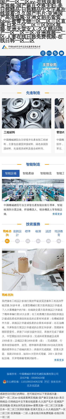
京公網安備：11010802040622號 (23, 381)
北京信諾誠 (33, 385)
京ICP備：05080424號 (32, 377)
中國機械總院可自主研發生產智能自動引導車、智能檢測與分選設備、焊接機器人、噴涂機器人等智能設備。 (33, 209)
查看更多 (57, 213)
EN (49, 53)
